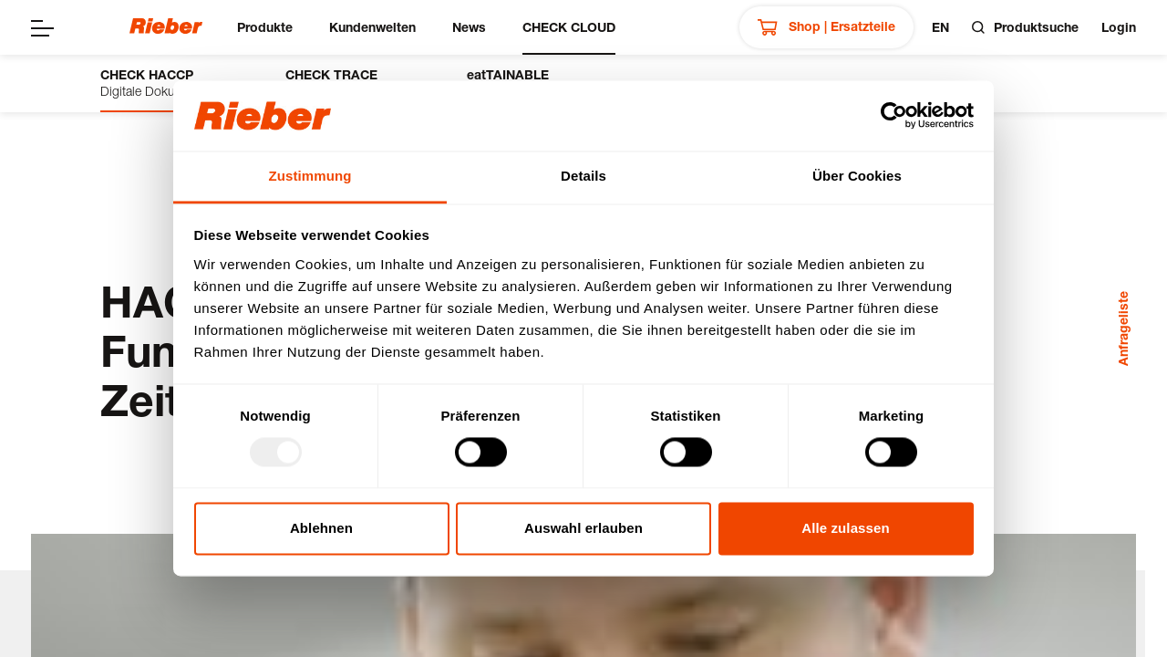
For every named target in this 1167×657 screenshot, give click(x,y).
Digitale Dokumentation (165, 83)
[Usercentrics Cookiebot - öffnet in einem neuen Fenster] (894, 116)
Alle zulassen (845, 528)
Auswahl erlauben (583, 528)
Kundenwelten (372, 27)
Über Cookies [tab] (857, 175)
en (940, 27)
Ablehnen (321, 528)
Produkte (265, 27)
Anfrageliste (1123, 328)
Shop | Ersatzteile (826, 27)
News (469, 27)
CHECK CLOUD (568, 27)
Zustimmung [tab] (310, 175)
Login (1118, 27)
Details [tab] (583, 175)
